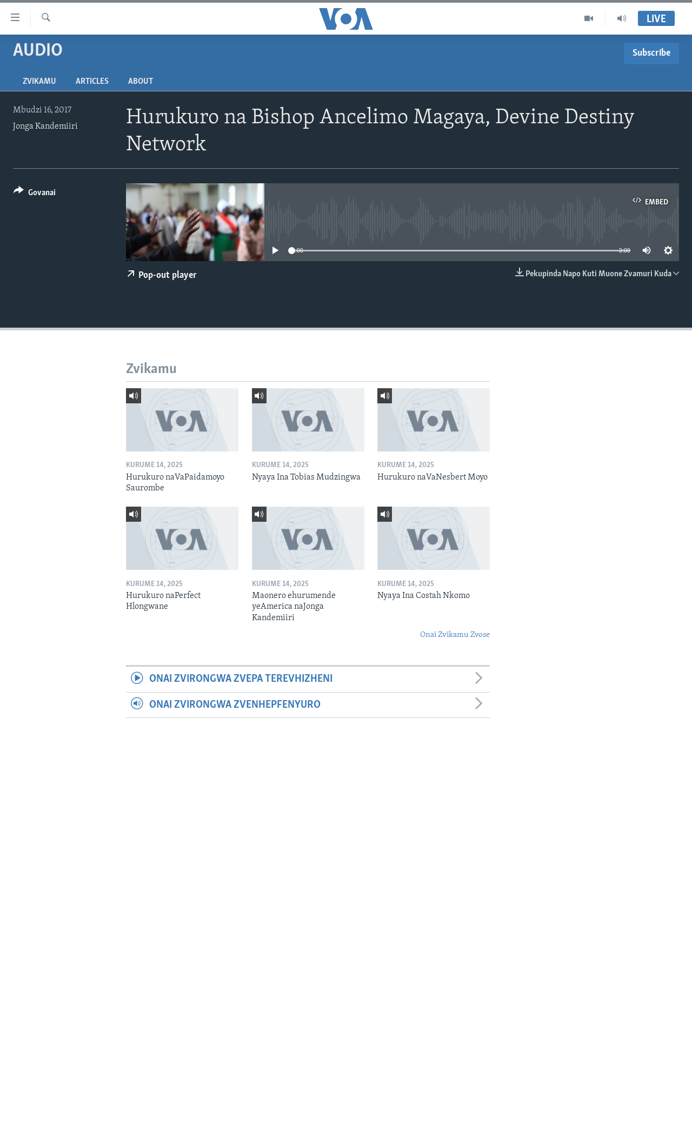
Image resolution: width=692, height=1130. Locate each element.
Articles (92, 81)
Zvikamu (39, 81)
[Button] (35, 194)
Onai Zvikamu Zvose (455, 635)
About (140, 81)
